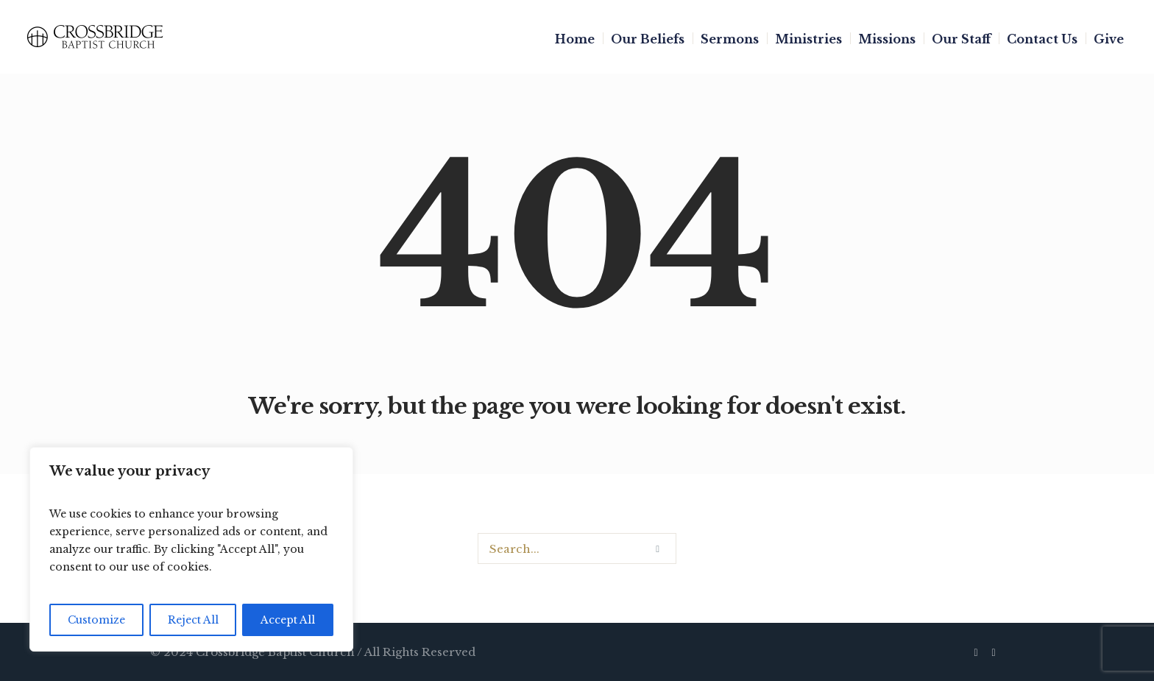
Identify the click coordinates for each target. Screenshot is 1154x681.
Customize (96, 620)
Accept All (288, 620)
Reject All (193, 620)
